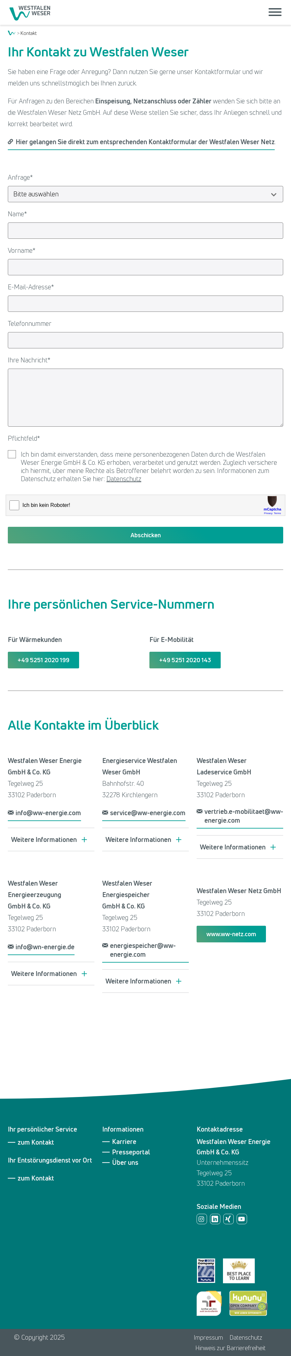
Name (17, 213)
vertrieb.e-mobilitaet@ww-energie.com (243, 816)
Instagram (202, 1219)
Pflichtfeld (24, 438)
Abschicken (146, 535)
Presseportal (131, 1152)
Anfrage (20, 177)
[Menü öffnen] (275, 12)
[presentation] (145, 506)
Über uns (125, 1162)
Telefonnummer (29, 323)
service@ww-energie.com (148, 812)
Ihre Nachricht (29, 360)
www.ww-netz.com (231, 934)
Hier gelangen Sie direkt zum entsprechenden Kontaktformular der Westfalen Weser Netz (145, 141)
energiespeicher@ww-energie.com (143, 950)
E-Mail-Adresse (31, 286)
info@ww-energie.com (48, 812)
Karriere (124, 1141)
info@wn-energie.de (45, 946)
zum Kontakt (36, 1142)
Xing (228, 1219)
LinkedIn (215, 1219)
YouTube (242, 1219)
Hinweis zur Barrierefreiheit (230, 1348)
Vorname (21, 250)
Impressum (208, 1337)
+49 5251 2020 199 (43, 660)
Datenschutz (123, 478)
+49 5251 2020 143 (185, 660)
